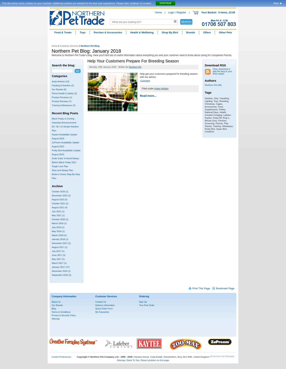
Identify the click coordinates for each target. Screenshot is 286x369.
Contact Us (100, 302)
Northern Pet (135, 67)
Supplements (211, 109)
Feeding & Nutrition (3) (63, 85)
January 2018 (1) (60, 239)
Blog (54, 308)
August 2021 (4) (59, 207)
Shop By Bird (170, 32)
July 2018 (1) (58, 227)
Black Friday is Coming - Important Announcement (64, 120)
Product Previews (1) (62, 97)
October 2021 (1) (60, 203)
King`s (226, 118)
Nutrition (209, 98)
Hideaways (227, 126)
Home (158, 12)
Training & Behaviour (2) (63, 105)
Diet (216, 98)
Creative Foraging (213, 115)
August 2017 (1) (59, 247)
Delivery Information (105, 305)
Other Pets (225, 32)
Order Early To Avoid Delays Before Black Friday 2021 (65, 160)
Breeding (224, 101)
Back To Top (133, 360)
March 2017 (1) (59, 263)
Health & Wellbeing (142, 32)
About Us (56, 302)
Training (217, 126)
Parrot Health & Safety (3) (64, 93)
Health (223, 112)
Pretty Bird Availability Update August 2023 (66, 152)
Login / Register (177, 12)
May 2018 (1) (58, 231)
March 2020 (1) (59, 223)
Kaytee (208, 118)
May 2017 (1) (58, 259)
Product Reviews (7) (62, 101)
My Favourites (102, 312)
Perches (222, 120)
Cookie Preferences (61, 357)
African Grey (211, 120)
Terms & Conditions (61, 312)
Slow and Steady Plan (62, 170)
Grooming (209, 123)
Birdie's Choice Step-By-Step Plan (66, 176)
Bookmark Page (225, 288)
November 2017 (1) (61, 243)
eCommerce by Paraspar (222, 356)
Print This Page (201, 288)
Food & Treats (63, 32)
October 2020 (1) (60, 219)
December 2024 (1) (61, 195)
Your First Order (147, 305)
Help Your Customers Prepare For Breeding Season (133, 61)
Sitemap (56, 319)
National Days (211, 112)
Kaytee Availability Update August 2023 (64, 136)
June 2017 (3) (58, 255)
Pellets (222, 109)
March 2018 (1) (59, 235)
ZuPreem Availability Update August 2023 (65, 144)
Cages (219, 104)
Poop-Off (217, 118)
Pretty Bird (210, 129)
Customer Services (69, 46)
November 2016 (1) (61, 271)
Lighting (209, 101)
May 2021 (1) (58, 215)
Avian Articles (161, 88)
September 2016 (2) (61, 275)
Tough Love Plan (60, 166)
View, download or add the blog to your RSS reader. (222, 71)
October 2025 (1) (60, 191)
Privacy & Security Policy (64, 315)
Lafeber (227, 115)
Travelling (224, 98)
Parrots (219, 123)
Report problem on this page (155, 360)
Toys (82, 32)
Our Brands (57, 305)
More (276, 3)
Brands (190, 32)
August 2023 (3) (59, 199)
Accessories (210, 107)
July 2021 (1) (58, 211)
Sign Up (143, 302)
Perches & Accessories (108, 32)
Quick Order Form (104, 308)
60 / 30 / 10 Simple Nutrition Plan (65, 128)
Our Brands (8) (59, 89)
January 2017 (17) (61, 267)
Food (220, 107)
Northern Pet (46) (213, 85)
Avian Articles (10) (60, 81)
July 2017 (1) (58, 251)
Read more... (148, 95)
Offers (207, 32)
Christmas (210, 104)
